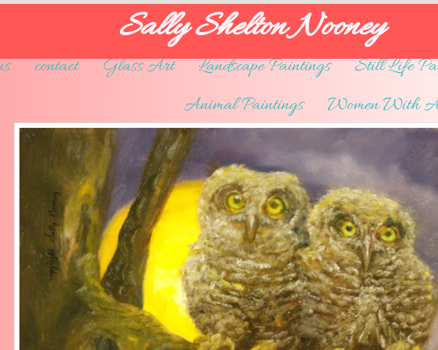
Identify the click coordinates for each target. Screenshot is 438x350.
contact (56, 66)
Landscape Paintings (265, 66)
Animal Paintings (243, 105)
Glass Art (138, 66)
